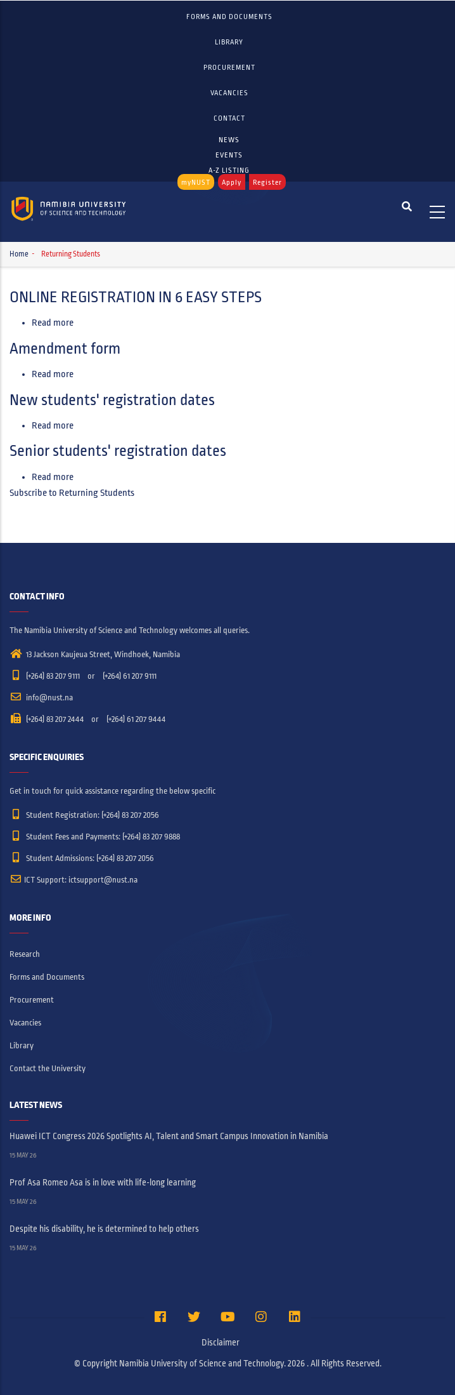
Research (25, 954)
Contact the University (48, 1068)
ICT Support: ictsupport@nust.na (74, 880)
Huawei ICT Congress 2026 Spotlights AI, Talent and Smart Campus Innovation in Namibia (169, 1136)
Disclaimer (221, 1342)
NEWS (229, 140)
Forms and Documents (229, 16)
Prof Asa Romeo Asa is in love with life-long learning (103, 1182)
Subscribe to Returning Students (72, 493)
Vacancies (229, 93)
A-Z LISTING (229, 170)
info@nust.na (41, 697)
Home (19, 254)
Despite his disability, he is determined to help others (104, 1229)
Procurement (229, 67)
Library (229, 42)
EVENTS (229, 155)
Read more (53, 322)
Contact (229, 118)
